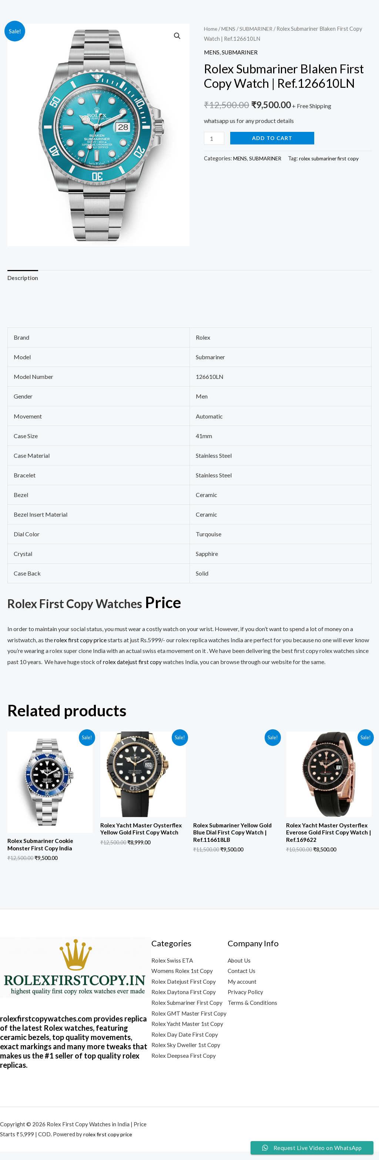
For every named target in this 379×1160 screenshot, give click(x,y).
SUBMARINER (259, 28)
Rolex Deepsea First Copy (184, 1072)
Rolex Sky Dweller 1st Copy (186, 1061)
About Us (240, 962)
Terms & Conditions (253, 1006)
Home (211, 28)
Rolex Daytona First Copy (184, 995)
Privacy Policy (246, 995)
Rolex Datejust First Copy (184, 984)
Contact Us (242, 973)
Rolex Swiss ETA (172, 962)
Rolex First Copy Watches (96, 603)
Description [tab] (23, 278)
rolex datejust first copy (133, 662)
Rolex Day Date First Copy (185, 1050)
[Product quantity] (214, 138)
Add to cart (273, 138)
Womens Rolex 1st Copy (182, 973)
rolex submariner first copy (332, 158)
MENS (230, 28)
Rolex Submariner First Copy (187, 1006)
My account (243, 984)
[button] (177, 36)
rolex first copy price (108, 1142)
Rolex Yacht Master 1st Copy (188, 1039)
